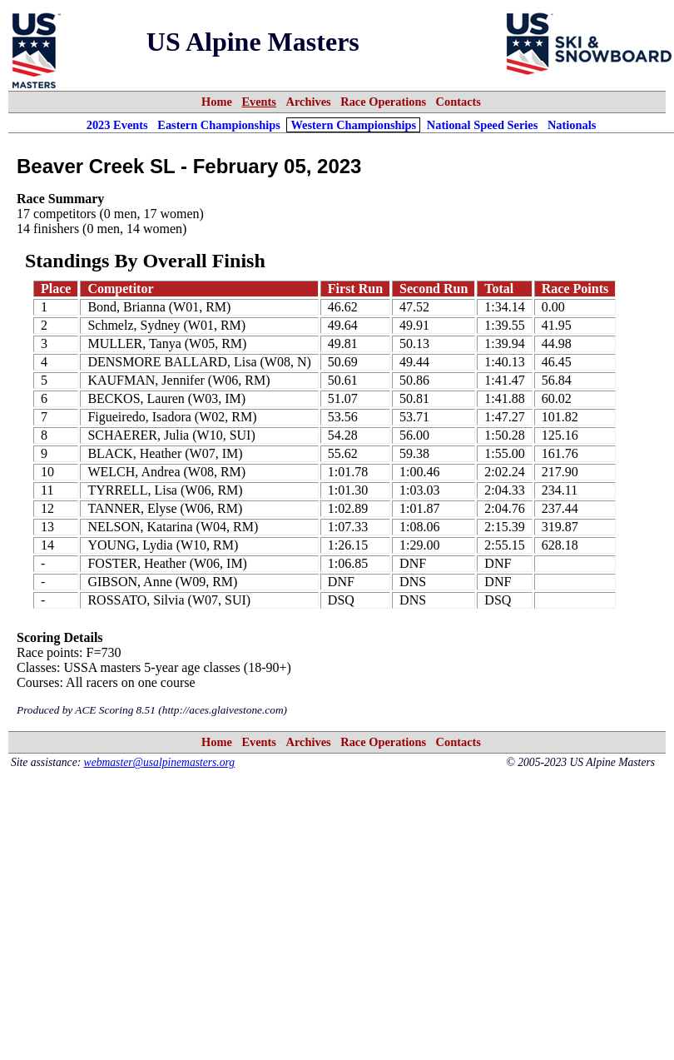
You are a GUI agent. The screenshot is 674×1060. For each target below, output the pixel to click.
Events (258, 101)
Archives (308, 101)
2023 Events (117, 125)
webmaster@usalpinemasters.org (159, 762)
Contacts (458, 101)
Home (216, 101)
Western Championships (353, 125)
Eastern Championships (218, 125)
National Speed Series (482, 125)
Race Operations (383, 101)
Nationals (572, 125)
